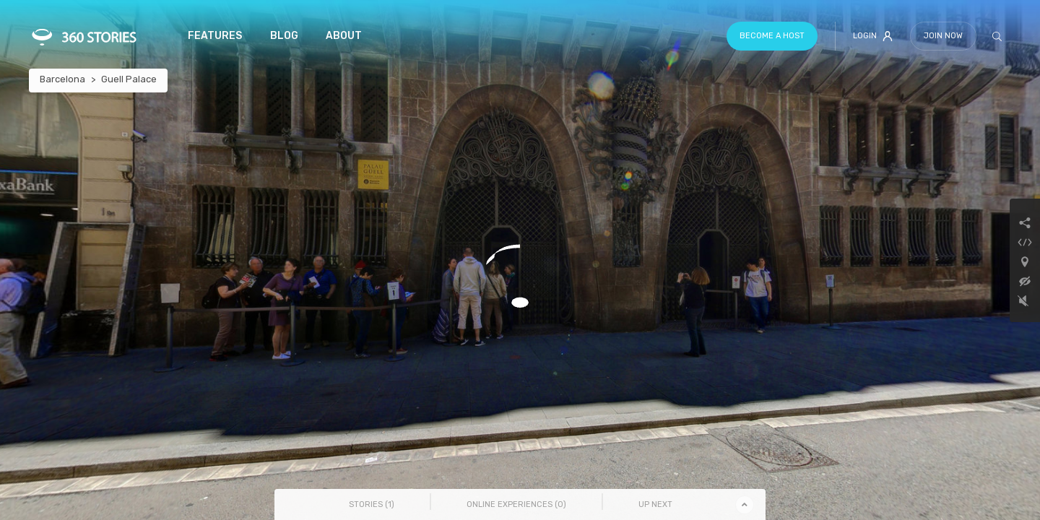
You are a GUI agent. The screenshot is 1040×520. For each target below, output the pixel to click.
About (344, 36)
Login (873, 36)
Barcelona (62, 79)
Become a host (772, 35)
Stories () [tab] (371, 504)
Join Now (943, 35)
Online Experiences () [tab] (516, 504)
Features (215, 36)
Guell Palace (129, 79)
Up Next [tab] (655, 504)
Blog (284, 36)
